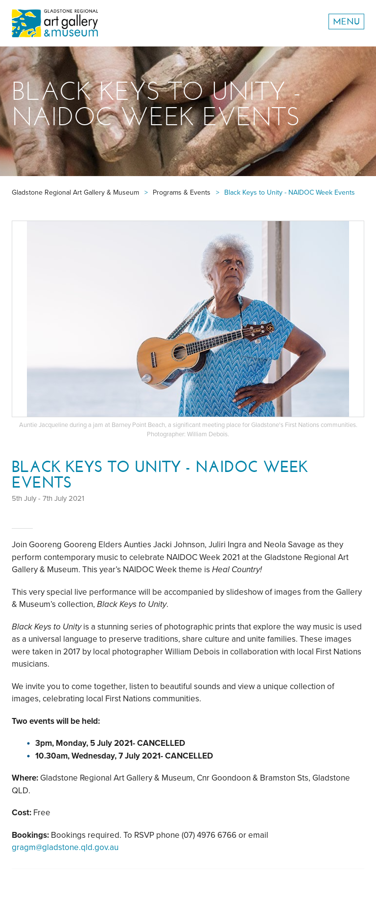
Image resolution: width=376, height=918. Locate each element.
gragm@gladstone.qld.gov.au (65, 847)
